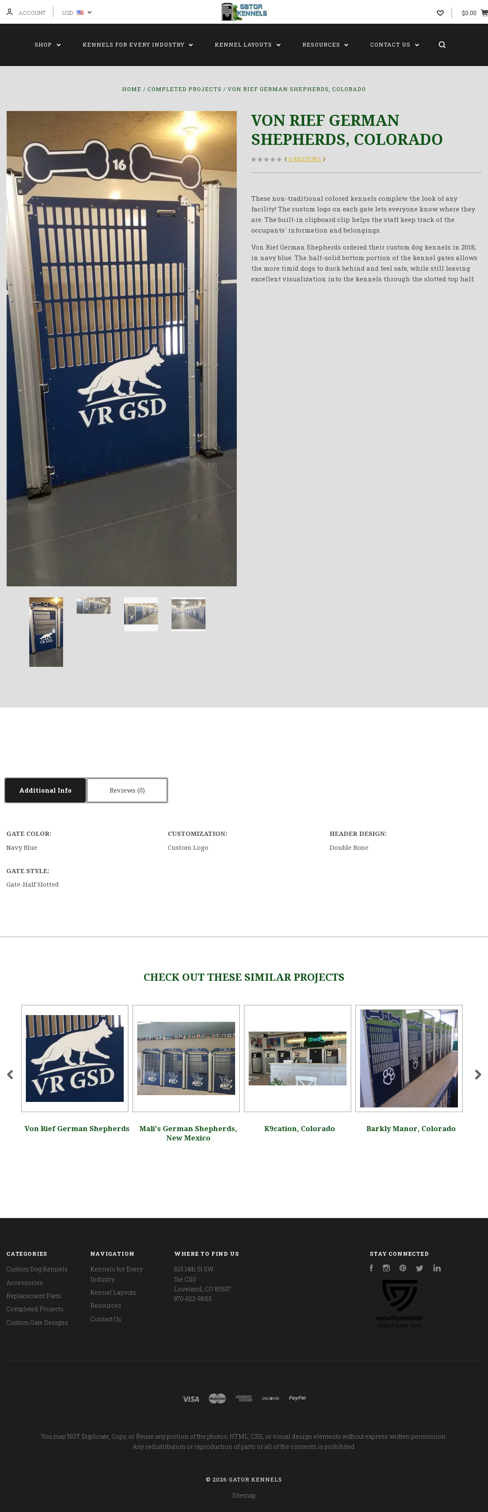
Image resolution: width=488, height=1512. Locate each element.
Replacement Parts (33, 1296)
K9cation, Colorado (299, 1128)
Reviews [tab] (127, 790)
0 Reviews (305, 159)
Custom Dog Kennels (37, 1269)
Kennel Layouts (247, 44)
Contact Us (394, 44)
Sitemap (244, 1495)
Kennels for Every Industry (138, 44)
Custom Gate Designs (37, 1322)
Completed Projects (35, 1309)
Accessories (24, 1283)
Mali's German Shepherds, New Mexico (188, 1133)
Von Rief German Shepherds (77, 1128)
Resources (325, 44)
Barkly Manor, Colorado (411, 1128)
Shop (48, 44)
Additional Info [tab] (45, 790)
